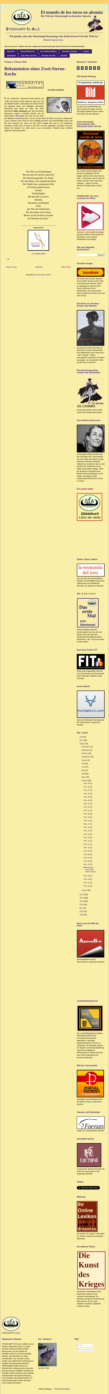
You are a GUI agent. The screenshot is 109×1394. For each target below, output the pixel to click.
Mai (83, 770)
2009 (82, 915)
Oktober (85, 753)
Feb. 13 (87, 837)
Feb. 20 (87, 814)
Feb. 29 (87, 783)
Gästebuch (11, 56)
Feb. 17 (87, 824)
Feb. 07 (87, 858)
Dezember (86, 747)
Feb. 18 (87, 821)
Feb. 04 (87, 876)
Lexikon (86, 51)
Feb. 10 (87, 848)
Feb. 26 (87, 793)
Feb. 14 (87, 834)
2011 (82, 908)
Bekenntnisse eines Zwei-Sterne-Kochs (89, 869)
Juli (83, 764)
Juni (83, 767)
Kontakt (64, 56)
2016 (82, 744)
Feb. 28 (87, 787)
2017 (82, 740)
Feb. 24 (87, 800)
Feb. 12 (87, 841)
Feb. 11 (87, 844)
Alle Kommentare (83, 1350)
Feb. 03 (87, 879)
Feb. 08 (87, 854)
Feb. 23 (87, 804)
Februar (85, 780)
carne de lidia (47, 118)
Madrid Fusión (13, 104)
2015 (82, 894)
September (86, 757)
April (83, 774)
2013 (82, 901)
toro (9, 123)
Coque (16, 114)
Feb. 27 (87, 790)
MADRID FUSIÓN (40, 254)
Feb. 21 (87, 810)
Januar (84, 890)
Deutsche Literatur (69, 51)
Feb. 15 (87, 831)
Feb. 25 (87, 797)
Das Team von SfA (28, 56)
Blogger (67, 1389)
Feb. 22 (87, 807)
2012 (82, 905)
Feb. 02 (87, 883)
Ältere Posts (66, 267)
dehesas (10, 118)
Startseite (11, 51)
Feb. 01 (87, 886)
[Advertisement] (91, 540)
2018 (82, 737)
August (84, 760)
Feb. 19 (87, 817)
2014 (82, 898)
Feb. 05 (87, 864)
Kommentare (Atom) (43, 275)
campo (45, 123)
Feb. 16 (87, 827)
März (84, 777)
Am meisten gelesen (48, 51)
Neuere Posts (11, 267)
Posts (79, 1345)
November (86, 750)
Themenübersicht (27, 51)
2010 (82, 911)
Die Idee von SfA (48, 56)
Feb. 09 (87, 851)
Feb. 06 (87, 861)
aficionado (19, 116)
